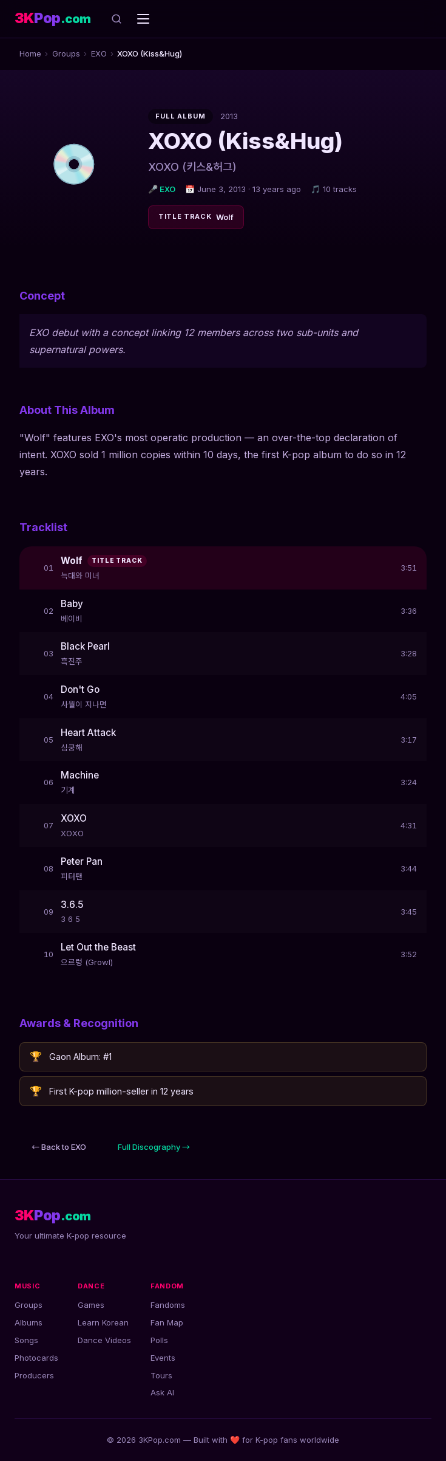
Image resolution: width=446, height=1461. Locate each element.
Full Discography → (154, 1147)
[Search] (116, 19)
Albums (28, 1322)
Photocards (36, 1358)
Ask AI (162, 1392)
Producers (34, 1375)
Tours (161, 1375)
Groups (66, 53)
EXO (99, 53)
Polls (159, 1340)
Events (162, 1358)
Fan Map (166, 1322)
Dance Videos (104, 1340)
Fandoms (167, 1305)
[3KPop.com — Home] (53, 19)
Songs (26, 1340)
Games (91, 1305)
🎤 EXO (161, 189)
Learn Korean (103, 1322)
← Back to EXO (59, 1147)
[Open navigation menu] (143, 19)
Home (30, 53)
